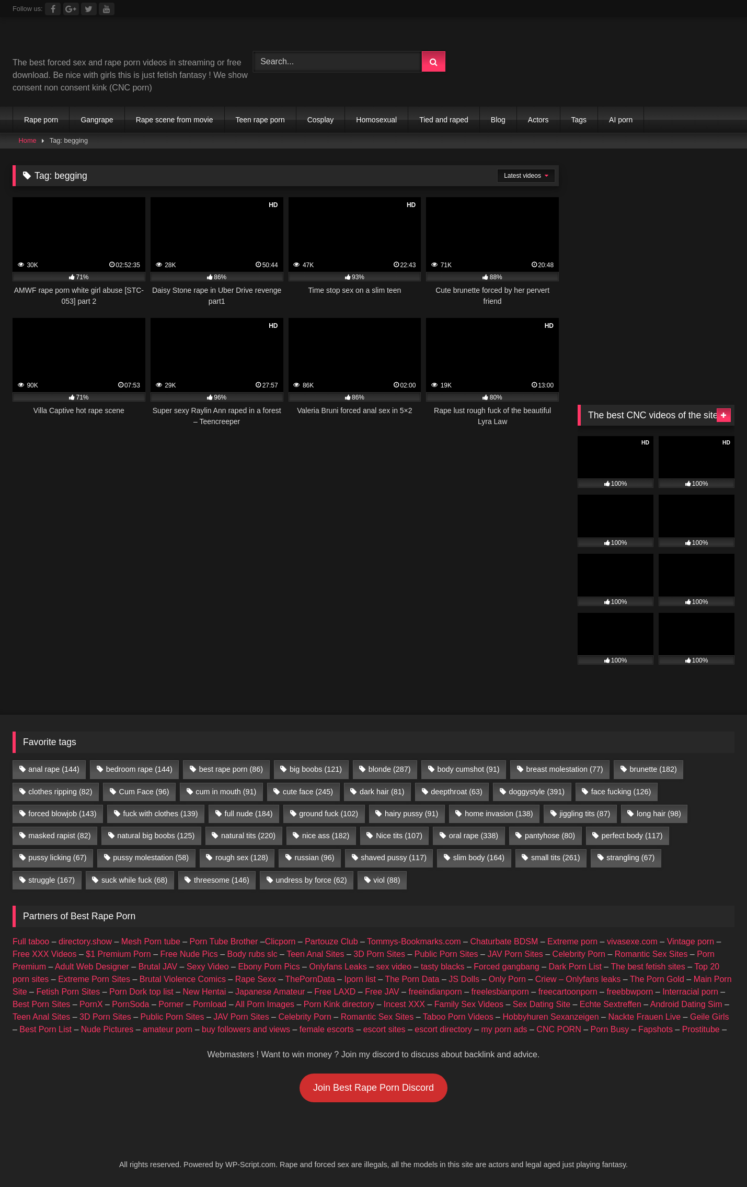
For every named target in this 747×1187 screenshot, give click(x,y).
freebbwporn (629, 991)
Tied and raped (443, 120)
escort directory (443, 1029)
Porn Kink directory (339, 1004)
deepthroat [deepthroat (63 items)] (456, 791)
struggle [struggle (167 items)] (51, 880)
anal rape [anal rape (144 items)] (53, 769)
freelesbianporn (500, 991)
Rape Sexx (255, 979)
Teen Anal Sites (315, 954)
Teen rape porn (260, 120)
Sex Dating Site (541, 1004)
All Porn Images (264, 1004)
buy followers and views (246, 1029)
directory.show (85, 941)
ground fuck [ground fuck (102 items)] (328, 813)
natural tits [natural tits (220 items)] (248, 835)
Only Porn (507, 979)
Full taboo (31, 941)
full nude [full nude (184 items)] (248, 813)
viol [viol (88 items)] (386, 880)
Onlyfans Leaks (337, 966)
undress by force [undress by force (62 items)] (311, 880)
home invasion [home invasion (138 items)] (499, 813)
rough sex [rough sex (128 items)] (241, 857)
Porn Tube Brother (224, 941)
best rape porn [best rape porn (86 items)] (231, 769)
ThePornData (310, 979)
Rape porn (41, 120)
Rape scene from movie (174, 120)
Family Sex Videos (468, 1004)
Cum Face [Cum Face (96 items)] (144, 791)
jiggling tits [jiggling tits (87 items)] (584, 813)
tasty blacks (443, 966)
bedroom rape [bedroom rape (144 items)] (139, 769)
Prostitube (701, 1029)
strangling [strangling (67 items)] (630, 857)
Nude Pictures (107, 1029)
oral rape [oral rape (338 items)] (473, 835)
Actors (538, 120)
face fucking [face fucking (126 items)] (621, 791)
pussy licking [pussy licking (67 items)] (57, 857)
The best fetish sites (648, 966)
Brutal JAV (158, 966)
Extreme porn (572, 941)
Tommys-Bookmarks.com (414, 941)
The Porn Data (412, 979)
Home (28, 140)
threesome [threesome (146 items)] (221, 880)
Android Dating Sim (686, 1004)
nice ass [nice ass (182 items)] (325, 835)
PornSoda (130, 1004)
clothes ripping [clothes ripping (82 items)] (60, 791)
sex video (394, 966)
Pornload (209, 1004)
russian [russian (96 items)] (315, 857)
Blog (498, 120)
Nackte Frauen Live (644, 1016)
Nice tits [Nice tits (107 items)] (399, 835)
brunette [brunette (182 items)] (652, 769)
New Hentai (204, 991)
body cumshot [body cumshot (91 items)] (468, 769)
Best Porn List (45, 1029)
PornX (90, 1004)
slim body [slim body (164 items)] (478, 857)
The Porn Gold (657, 979)
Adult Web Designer (92, 966)
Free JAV (382, 991)
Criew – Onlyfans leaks (578, 979)
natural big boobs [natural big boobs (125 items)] (155, 835)
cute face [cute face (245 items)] (308, 791)
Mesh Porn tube (150, 941)
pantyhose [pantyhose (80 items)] (550, 835)
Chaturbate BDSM (504, 941)
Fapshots (655, 1029)
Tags (579, 120)
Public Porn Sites (446, 954)
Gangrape (97, 120)
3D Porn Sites (379, 954)
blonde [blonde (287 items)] (390, 769)
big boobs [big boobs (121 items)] (316, 769)
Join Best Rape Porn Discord (373, 1087)
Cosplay (320, 120)
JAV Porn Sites (515, 954)
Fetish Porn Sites (68, 991)
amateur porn (167, 1029)
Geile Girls (709, 1016)
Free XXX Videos (44, 954)
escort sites (384, 1029)
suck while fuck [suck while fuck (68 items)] (134, 880)
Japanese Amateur (270, 991)
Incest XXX (404, 1004)
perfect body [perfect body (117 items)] (632, 835)
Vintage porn (690, 941)
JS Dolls (464, 979)
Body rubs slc (252, 954)
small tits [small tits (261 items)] (555, 857)
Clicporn (280, 941)
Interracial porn (690, 991)
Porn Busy (610, 1029)
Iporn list (359, 979)
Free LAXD (334, 991)
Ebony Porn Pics (269, 966)
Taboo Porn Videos (458, 1016)
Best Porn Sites (41, 1004)
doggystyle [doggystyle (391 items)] (537, 791)
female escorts (327, 1029)
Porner (170, 1004)
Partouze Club (331, 941)
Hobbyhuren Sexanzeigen (550, 1016)
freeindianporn (435, 991)
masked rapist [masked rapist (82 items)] (59, 835)
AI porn (621, 120)
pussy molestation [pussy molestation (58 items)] (151, 857)
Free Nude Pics (189, 954)
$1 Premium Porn (118, 954)
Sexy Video (208, 966)
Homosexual (376, 120)
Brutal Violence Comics (183, 979)
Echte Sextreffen (610, 1004)
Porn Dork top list (141, 991)
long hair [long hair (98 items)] (659, 813)
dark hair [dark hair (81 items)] (382, 791)
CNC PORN (558, 1029)
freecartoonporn (567, 991)
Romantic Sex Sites (651, 954)
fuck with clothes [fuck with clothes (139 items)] (160, 813)
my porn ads (504, 1029)
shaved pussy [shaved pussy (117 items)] (394, 857)
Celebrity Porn (579, 954)
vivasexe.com (632, 941)
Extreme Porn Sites (94, 979)
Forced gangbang (506, 966)
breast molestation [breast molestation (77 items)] (564, 769)
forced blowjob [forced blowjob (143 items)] (62, 813)
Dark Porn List (575, 966)
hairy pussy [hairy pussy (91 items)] (411, 813)
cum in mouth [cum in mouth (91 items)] (226, 791)
